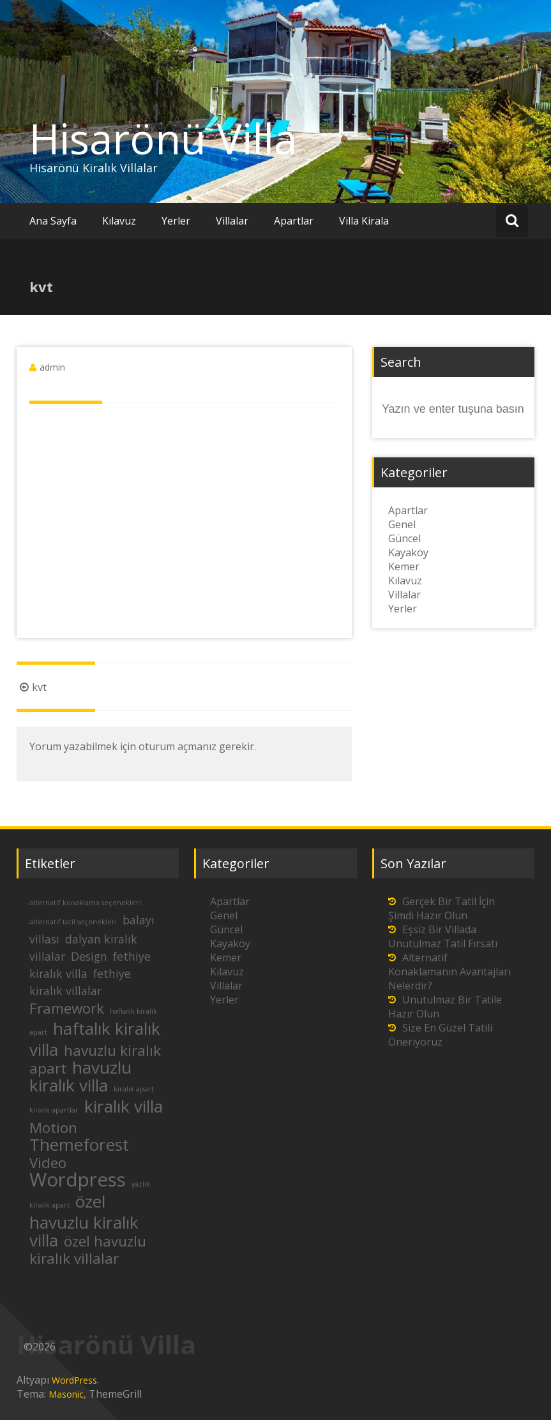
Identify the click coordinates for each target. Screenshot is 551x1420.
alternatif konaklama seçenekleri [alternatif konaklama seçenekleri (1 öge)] (85, 902)
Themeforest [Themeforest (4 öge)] (79, 1144)
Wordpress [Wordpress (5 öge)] (77, 1179)
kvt (32, 687)
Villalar (232, 221)
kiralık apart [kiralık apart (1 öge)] (134, 1088)
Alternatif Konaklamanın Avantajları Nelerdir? (449, 971)
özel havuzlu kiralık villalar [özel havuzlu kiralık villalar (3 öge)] (87, 1249)
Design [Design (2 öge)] (89, 956)
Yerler (176, 221)
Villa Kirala (364, 221)
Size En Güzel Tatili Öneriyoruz (440, 1035)
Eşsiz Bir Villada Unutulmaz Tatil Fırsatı (442, 936)
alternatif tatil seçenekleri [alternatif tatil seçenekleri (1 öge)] (73, 921)
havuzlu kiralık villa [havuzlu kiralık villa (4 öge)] (80, 1076)
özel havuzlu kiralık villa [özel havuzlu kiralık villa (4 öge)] (84, 1221)
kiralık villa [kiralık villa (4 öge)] (123, 1106)
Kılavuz (119, 221)
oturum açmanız (177, 746)
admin (52, 367)
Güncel (404, 538)
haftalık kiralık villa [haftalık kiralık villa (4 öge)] (94, 1039)
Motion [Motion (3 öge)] (53, 1127)
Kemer (403, 566)
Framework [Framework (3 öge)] (66, 1008)
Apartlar (293, 221)
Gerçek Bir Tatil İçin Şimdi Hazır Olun (441, 908)
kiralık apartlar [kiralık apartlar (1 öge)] (54, 1110)
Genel (402, 524)
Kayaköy (408, 552)
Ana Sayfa (53, 221)
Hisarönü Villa (163, 138)
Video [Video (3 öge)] (47, 1162)
